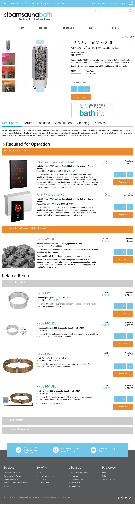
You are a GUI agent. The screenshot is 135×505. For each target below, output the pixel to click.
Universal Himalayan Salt (19, 429)
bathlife (113, 3)
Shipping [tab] (83, 123)
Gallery (104, 476)
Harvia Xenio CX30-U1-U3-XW (55, 161)
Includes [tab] (44, 123)
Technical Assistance (12, 472)
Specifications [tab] (63, 123)
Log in (122, 3)
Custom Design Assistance (14, 476)
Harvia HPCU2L (46, 323)
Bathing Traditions (109, 479)
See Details (58, 3)
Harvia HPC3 (44, 353)
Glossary (7, 486)
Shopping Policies (76, 479)
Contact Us (73, 476)
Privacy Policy (74, 486)
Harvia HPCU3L (46, 386)
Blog (104, 472)
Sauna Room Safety (17, 282)
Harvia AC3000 (45, 239)
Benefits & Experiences (45, 476)
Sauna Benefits (42, 479)
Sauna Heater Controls (18, 150)
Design (115, 28)
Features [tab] (28, 123)
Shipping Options (75, 483)
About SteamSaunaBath (78, 472)
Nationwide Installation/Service (16, 483)
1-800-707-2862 (99, 3)
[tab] (67, 151)
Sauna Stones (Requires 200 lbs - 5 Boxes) (27, 228)
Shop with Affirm (42, 483)
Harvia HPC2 (44, 293)
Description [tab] (10, 123)
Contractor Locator (11, 479)
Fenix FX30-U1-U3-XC (50, 194)
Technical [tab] (99, 123)
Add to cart (81, 97)
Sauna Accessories (17, 420)
